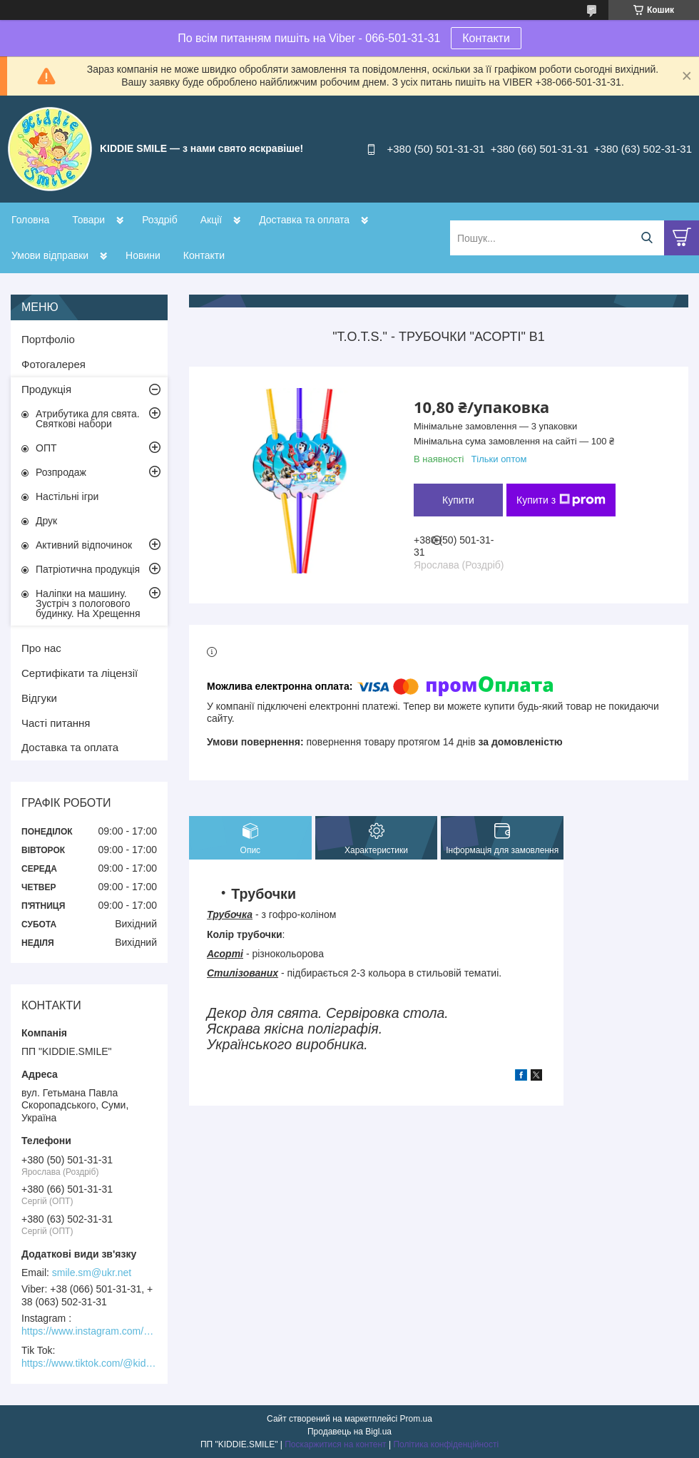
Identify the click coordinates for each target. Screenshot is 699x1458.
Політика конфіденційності (446, 1444)
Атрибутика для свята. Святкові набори (88, 418)
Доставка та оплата (304, 219)
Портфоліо (48, 339)
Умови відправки (49, 255)
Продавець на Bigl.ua (349, 1432)
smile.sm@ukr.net (91, 1272)
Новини (143, 255)
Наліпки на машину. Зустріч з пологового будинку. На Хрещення (88, 603)
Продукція (46, 389)
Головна (30, 219)
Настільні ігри (67, 496)
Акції (211, 219)
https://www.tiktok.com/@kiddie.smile (89, 1363)
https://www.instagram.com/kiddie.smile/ (89, 1331)
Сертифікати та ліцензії (79, 673)
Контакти (486, 38)
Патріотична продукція (88, 569)
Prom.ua (416, 1419)
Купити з (561, 500)
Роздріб (160, 219)
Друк (46, 520)
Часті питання (55, 723)
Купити (458, 500)
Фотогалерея (53, 364)
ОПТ (46, 448)
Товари (88, 219)
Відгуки (39, 698)
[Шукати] (646, 237)
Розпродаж (61, 472)
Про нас (41, 648)
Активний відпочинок (84, 545)
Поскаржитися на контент (335, 1444)
